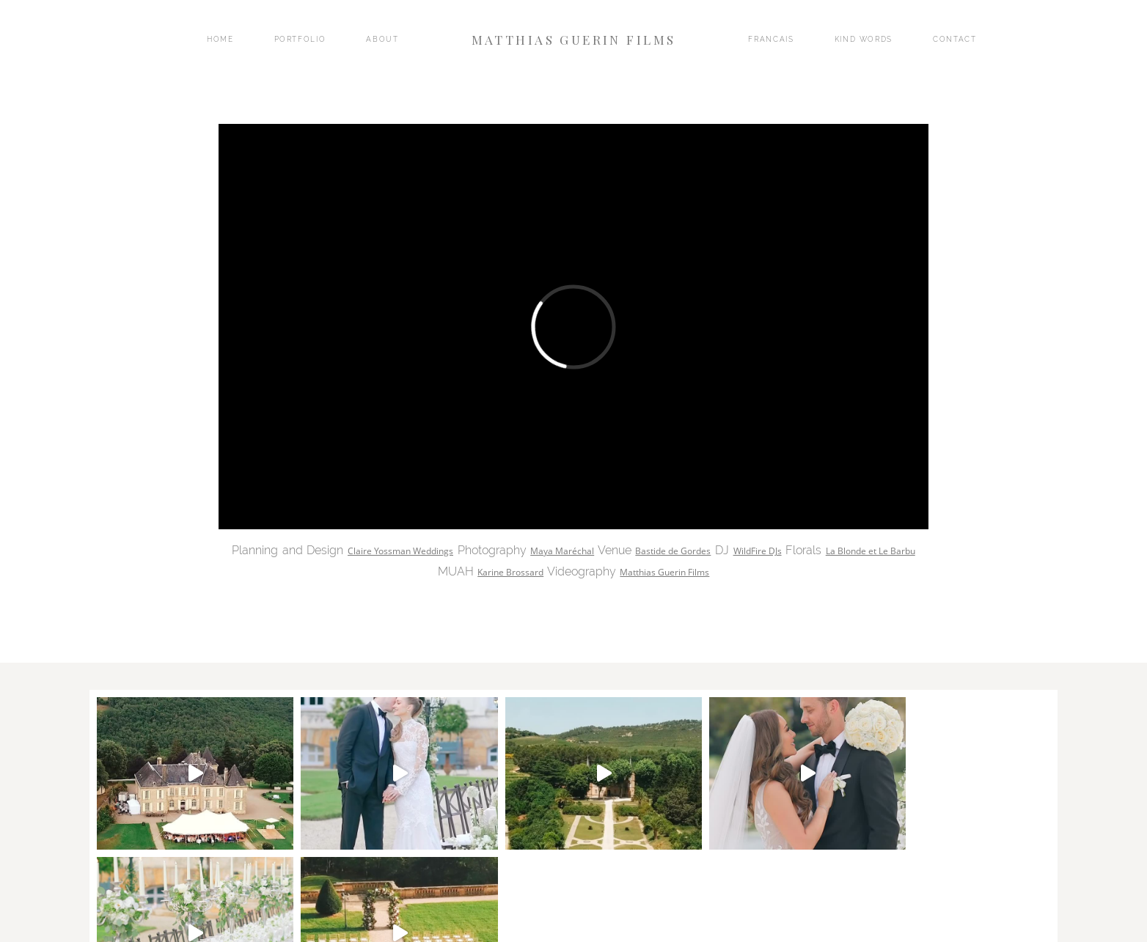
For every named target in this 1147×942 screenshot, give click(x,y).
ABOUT (382, 39)
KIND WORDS (864, 39)
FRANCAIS (771, 39)
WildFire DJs (757, 551)
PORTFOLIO (300, 39)
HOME (220, 39)
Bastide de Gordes (673, 551)
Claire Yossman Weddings (400, 551)
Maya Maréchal (562, 551)
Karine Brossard (510, 572)
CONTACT (955, 39)
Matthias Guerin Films (664, 572)
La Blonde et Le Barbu (870, 551)
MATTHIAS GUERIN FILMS (574, 39)
